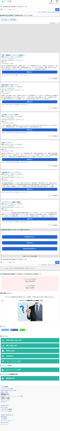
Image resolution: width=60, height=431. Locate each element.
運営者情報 (4, 417)
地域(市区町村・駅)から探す (9, 390)
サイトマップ (4, 424)
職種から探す (4, 392)
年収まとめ (4, 402)
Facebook (14, 330)
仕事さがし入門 (5, 400)
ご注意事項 (4, 418)
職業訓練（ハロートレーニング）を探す (12, 396)
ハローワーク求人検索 (7, 388)
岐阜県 (6, 268)
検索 (57, 9)
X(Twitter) (5, 330)
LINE (22, 330)
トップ (2, 268)
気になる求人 (4, 407)
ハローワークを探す (6, 411)
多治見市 (11, 268)
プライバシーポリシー (7, 420)
